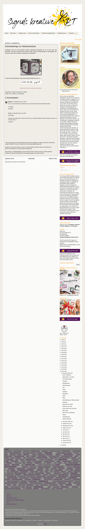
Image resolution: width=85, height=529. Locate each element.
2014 (62, 365)
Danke (76, 456)
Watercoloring (56, 487)
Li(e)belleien (70, 468)
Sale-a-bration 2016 (12, 477)
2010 (62, 445)
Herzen (59, 462)
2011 (62, 371)
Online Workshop (39, 473)
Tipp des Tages (44, 484)
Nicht (51, 471)
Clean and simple (42, 456)
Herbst (49, 463)
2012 (62, 369)
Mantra (47, 470)
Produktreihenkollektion (9, 474)
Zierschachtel (59, 488)
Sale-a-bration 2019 (48, 477)
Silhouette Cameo (58, 479)
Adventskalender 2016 (15, 453)
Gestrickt (29, 461)
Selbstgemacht (66, 383)
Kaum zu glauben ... (67, 374)
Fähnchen (73, 457)
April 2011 (65, 436)
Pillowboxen (65, 393)
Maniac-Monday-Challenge (25, 470)
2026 (62, 339)
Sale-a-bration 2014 (63, 476)
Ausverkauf (76, 453)
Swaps (9, 484)
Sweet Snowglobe (66, 418)
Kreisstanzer (54, 468)
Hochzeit (7, 464)
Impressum (9, 495)
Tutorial (68, 485)
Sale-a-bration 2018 (36, 477)
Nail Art (41, 471)
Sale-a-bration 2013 (51, 476)
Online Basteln (77, 471)
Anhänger (64, 391)
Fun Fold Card (49, 459)
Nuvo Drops (56, 471)
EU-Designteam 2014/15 (64, 457)
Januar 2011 (66, 442)
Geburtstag (62, 459)
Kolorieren (69, 466)
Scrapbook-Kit (28, 479)
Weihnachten (64, 487)
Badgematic (12, 454)
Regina (10, 101)
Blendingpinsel (41, 454)
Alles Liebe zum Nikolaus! (68, 412)
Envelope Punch (30, 457)
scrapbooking (36, 479)
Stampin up (43, 481)
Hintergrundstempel (73, 462)
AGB (7, 502)
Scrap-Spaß (7, 479)
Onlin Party (70, 471)
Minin (8, 471)
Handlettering (38, 462)
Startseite (31, 158)
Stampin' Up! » (22, 33)
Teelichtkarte (30, 484)
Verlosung (64, 402)
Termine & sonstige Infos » (48, 33)
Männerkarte (40, 470)
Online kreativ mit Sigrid (20, 473)
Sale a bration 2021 (63, 474)
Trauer (61, 484)
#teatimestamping (35, 451)
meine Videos (58, 470)
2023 (62, 346)
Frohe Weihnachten (67, 379)
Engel (24, 457)
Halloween (29, 462)
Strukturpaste (77, 483)
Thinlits (37, 484)
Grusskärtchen (18, 462)
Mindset (71, 470)
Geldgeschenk (75, 459)
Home (6, 33)
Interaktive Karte (30, 465)
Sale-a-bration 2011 (41, 476)
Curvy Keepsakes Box (66, 456)
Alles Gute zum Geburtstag (29, 453)
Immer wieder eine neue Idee (69, 408)
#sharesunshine (8, 451)
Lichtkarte (14, 93)
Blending (34, 454)
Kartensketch (33, 466)
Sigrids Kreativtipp (48, 479)
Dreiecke (12, 457)
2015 (62, 362)
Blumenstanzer (68, 454)
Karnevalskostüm (47, 464)
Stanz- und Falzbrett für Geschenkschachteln (63, 481)
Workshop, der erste (67, 406)
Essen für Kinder (53, 457)
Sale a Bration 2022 (75, 474)
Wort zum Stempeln (45, 488)
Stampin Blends (32, 481)
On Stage (63, 471)
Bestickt (19, 454)
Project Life (18, 474)
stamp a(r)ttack (76, 479)
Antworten (10, 108)
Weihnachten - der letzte (68, 377)
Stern (69, 483)
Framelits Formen (31, 459)
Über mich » (13, 33)
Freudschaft (42, 459)
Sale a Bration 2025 (31, 476)
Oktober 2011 (66, 423)
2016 (62, 360)
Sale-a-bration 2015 (75, 476)
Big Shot (26, 454)
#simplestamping (17, 451)
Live (8, 470)
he (44, 462)
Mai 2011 (65, 434)
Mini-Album (77, 470)
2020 (62, 352)
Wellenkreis (75, 487)
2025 (62, 341)
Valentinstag (28, 487)
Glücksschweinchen (67, 461)
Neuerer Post (9, 158)
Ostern (48, 473)
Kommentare (64, 170)
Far (79, 457)
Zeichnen (53, 488)
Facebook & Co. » (62, 33)
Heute (65, 462)
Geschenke (14, 461)
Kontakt (8, 493)
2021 (62, 350)
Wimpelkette (29, 488)
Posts (62, 167)
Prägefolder (74, 473)
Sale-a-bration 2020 (61, 477)
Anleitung (48, 453)
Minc (67, 470)
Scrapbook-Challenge (17, 479)
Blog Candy (65, 410)
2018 (62, 356)
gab (56, 459)
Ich (22, 464)
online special (31, 473)
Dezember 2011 (67, 373)
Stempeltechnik (62, 483)
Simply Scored (68, 479)
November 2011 (67, 421)
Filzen (63, 397)
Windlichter (36, 488)
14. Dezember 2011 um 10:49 (19, 101)
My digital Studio (33, 471)
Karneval (40, 464)
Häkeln (24, 462)
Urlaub (23, 487)
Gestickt (23, 461)
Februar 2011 (66, 440)
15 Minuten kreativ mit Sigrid (54, 451)
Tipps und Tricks (53, 484)
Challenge (33, 456)
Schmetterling (20, 93)
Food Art (22, 459)
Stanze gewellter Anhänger (36, 483)
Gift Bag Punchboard (37, 461)
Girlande (58, 461)
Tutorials (71, 33)
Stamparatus (24, 481)
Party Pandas (66, 473)
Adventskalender (66, 451)
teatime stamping (22, 484)
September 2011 (67, 425)
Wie (24, 488)
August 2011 (66, 427)
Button (28, 456)
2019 (62, 354)
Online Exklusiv (10, 473)
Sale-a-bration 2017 (24, 477)
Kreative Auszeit (21, 468)
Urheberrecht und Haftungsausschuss (15, 500)
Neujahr (46, 471)
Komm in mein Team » (34, 33)
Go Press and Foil (76, 461)
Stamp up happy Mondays (13, 481)
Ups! (63, 387)
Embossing (18, 457)
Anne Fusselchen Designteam (64, 453)
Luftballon (12, 470)
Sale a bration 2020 (53, 474)
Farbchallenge (9, 459)
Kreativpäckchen (31, 468)
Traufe (63, 389)
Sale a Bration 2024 (22, 476)
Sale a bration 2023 (11, 476)
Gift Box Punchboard (49, 461)
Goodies (8, 463)
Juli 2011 (65, 429)
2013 (62, 367)
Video (49, 487)
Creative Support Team (54, 456)
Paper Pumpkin (57, 473)
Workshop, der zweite (67, 404)
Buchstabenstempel (19, 456)
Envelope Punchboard (42, 457)
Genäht (6, 461)
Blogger (45, 523)
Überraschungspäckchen (15, 487)
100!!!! (63, 395)
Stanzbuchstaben (23, 483)
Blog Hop (49, 454)
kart (53, 464)
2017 (62, 358)
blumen (58, 454)
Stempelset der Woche (50, 483)
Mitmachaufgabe (14, 471)
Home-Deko (15, 465)
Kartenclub (24, 466)
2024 (62, 344)
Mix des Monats (24, 471)
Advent (64, 414)
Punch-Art (45, 474)
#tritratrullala (44, 451)
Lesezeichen (61, 468)
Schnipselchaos (66, 416)
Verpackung (38, 487)
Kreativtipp (40, 468)
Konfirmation (11, 468)
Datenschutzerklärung (26, 148)
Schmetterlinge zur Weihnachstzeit (70, 400)
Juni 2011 (65, 432)
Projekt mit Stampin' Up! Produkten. (31, 474)
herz (55, 462)
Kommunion (76, 467)
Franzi (9, 113)
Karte (10, 93)
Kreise (47, 468)
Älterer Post (53, 158)
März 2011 (65, 438)
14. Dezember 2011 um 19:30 (19, 113)
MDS (51, 470)
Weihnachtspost (66, 385)
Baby (6, 454)
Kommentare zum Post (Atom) (18, 161)
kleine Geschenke (58, 467)
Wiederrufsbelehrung (11, 504)
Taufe (14, 484)
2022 (62, 348)
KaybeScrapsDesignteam (44, 466)
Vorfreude (64, 381)
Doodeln (7, 457)
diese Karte (21, 51)
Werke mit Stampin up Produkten (13, 488)
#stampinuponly (26, 451)
